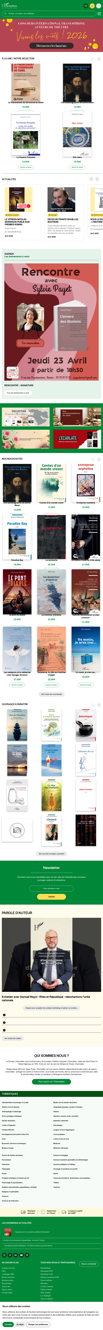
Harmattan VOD (46, 1278)
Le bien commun (46, 1290)
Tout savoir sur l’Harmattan (51, 1086)
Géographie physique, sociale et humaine (67, 1111)
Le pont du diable (17, 617)
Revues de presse (8, 1281)
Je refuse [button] (20, 1324)
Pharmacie (6, 1168)
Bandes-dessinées (8, 1124)
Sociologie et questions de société (65, 1173)
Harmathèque (45, 1272)
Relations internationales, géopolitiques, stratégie (19, 1191)
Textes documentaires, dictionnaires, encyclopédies (71, 1182)
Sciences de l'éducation (10, 1205)
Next (97, 180)
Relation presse (7, 1284)
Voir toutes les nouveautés (51, 698)
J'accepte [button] (8, 1324)
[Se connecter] (92, 5)
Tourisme (56, 1191)
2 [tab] (88, 47)
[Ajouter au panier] (26, 113)
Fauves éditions (46, 1284)
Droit (3, 1143)
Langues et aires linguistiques (63, 1134)
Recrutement (6, 1287)
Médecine (56, 1147)
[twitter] (10, 1259)
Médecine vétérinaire (60, 1152)
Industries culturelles (60, 1124)
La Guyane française (25, 157)
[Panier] (98, 5)
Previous (91, 180)
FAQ (3, 1275)
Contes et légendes (8, 1129)
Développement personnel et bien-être (15, 1138)
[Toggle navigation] (99, 14)
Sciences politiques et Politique (64, 1168)
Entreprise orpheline (86, 504)
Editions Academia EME (49, 1281)
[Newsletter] (85, 5)
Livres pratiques (59, 1138)
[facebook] (27, 1259)
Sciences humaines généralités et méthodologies (70, 1164)
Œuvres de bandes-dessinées (12, 1159)
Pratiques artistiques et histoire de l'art (15, 1182)
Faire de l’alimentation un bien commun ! (85, 618)
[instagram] (4, 1259)
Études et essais (8, 1152)
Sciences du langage (60, 1159)
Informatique (57, 1129)
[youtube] (21, 1259)
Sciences (5, 1200)
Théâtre (56, 1186)
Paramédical (6, 1164)
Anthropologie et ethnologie (11, 1115)
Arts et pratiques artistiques (12, 1120)
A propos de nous (8, 1272)
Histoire (56, 1115)
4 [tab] (94, 47)
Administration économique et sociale (15, 1106)
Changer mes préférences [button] (38, 1324)
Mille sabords (45, 1296)
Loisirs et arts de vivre (61, 1143)
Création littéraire (8, 1134)
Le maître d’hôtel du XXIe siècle (85, 562)
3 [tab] (91, 47)
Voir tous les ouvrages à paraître (51, 858)
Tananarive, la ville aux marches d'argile (51, 676)
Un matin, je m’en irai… (86, 675)
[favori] (38, 97)
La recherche (51, 562)
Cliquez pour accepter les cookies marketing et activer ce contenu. (51, 958)
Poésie (4, 1177)
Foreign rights (7, 1296)
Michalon (44, 1287)
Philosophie (6, 1173)
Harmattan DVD (46, 1275)
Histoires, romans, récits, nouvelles (65, 1120)
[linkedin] (15, 1259)
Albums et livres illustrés (10, 1111)
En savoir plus (13, 233)
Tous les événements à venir (18, 394)
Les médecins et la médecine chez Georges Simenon (17, 676)
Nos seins (77, 157)
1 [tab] (85, 47)
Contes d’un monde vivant (51, 504)
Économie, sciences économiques (14, 1147)
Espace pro (6, 1290)
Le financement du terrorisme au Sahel (25, 102)
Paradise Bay (17, 562)
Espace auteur (7, 1293)
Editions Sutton (46, 1293)
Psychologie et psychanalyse (12, 1186)
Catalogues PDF (8, 1278)
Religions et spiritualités (10, 1195)
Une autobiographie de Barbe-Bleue (77, 102)
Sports (55, 1177)
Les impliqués (45, 1299)
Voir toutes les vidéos (13, 1042)
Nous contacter (89, 1268)
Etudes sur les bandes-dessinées (65, 1106)
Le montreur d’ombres (51, 617)
